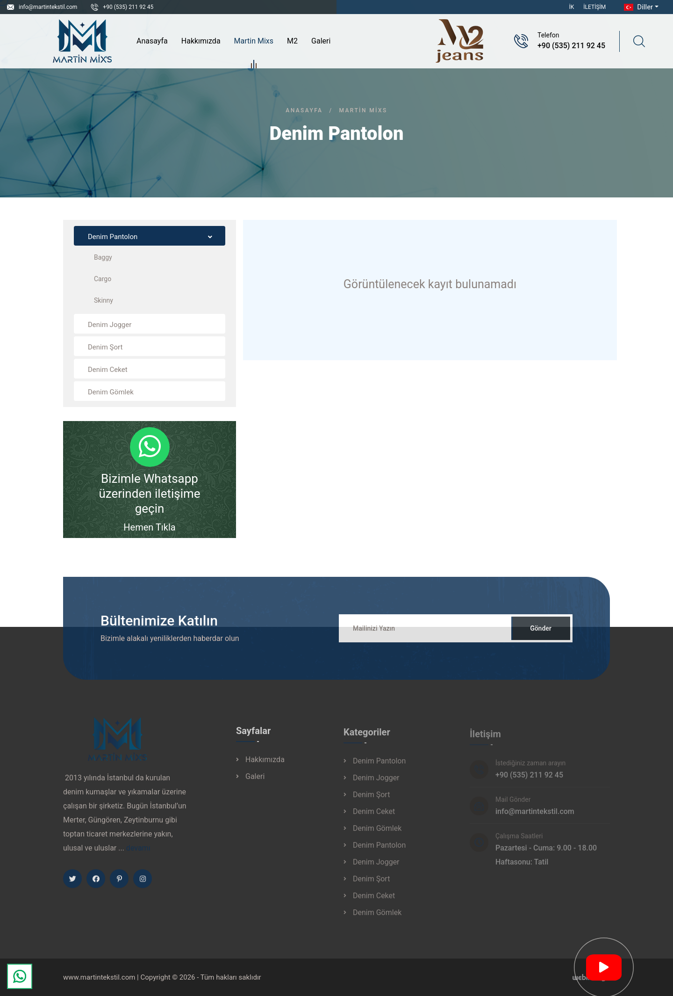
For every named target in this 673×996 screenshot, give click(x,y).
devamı (138, 854)
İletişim (594, 7)
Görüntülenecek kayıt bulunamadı (430, 284)
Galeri (320, 40)
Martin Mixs (253, 42)
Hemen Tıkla (149, 527)
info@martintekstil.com (48, 7)
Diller (637, 7)
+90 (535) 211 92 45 (128, 7)
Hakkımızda (201, 40)
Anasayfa (152, 40)
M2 (292, 40)
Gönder (540, 634)
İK (571, 7)
